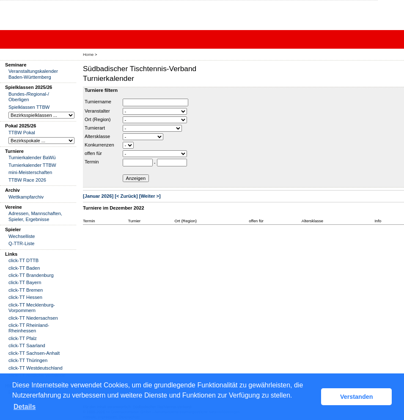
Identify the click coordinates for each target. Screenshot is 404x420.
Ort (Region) (98, 119)
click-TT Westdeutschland (35, 367)
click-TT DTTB (23, 260)
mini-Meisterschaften (30, 172)
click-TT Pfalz (22, 338)
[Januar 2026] (98, 196)
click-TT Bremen (25, 290)
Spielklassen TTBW (28, 107)
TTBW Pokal (21, 132)
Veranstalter (97, 110)
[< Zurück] (126, 196)
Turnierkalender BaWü (32, 157)
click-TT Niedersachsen (33, 318)
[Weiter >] (150, 196)
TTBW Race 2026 (27, 179)
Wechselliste (21, 236)
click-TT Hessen (25, 297)
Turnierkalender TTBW (32, 165)
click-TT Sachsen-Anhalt (34, 353)
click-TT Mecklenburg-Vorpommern (31, 307)
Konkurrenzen (99, 144)
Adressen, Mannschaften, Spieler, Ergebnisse (35, 216)
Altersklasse (97, 136)
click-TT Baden (24, 268)
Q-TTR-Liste (21, 243)
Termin (92, 161)
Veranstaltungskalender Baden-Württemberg (33, 74)
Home (88, 54)
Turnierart (95, 127)
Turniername (98, 101)
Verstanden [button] (356, 396)
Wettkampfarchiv (26, 196)
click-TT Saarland (26, 345)
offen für (93, 153)
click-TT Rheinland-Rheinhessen (28, 328)
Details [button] (25, 406)
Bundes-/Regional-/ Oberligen (28, 96)
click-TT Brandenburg (31, 275)
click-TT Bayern (24, 282)
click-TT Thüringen (27, 360)
